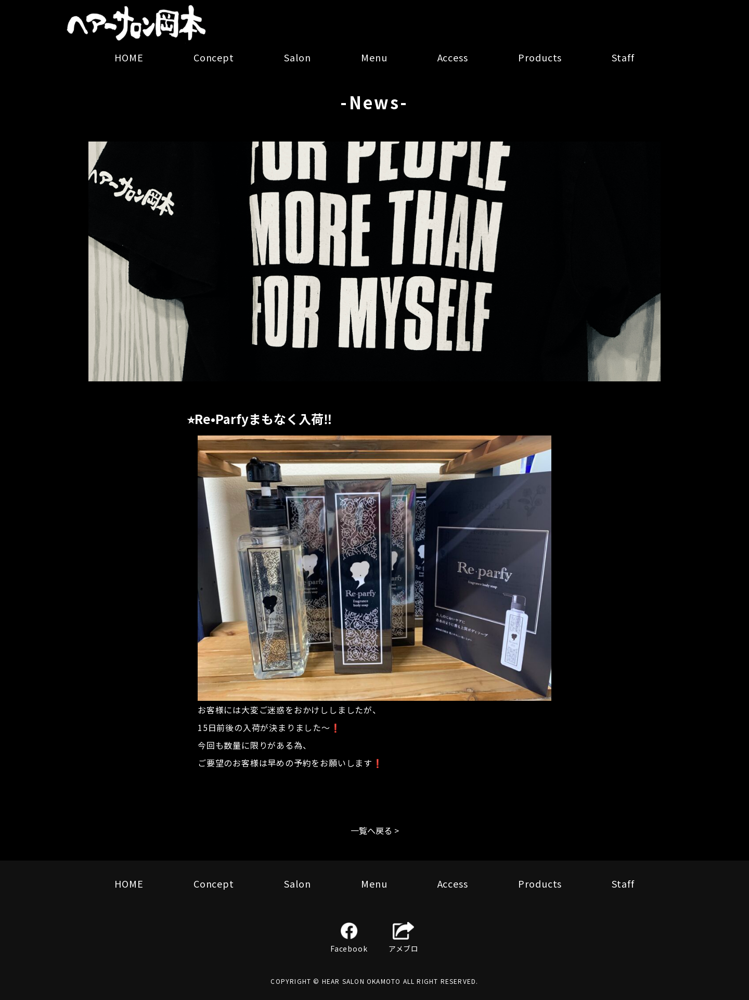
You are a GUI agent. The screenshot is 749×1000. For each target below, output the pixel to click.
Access (452, 57)
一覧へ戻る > (375, 830)
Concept (213, 57)
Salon (297, 57)
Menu (374, 57)
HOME (129, 57)
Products (540, 57)
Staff (623, 57)
